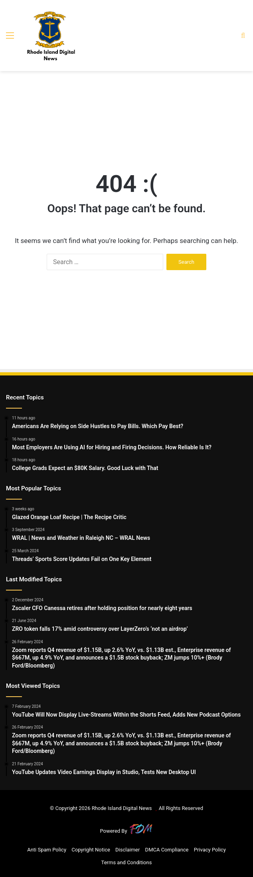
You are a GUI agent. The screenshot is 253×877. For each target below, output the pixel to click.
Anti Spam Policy (46, 850)
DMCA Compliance (167, 850)
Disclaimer (127, 850)
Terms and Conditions (126, 862)
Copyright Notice (90, 850)
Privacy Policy (210, 850)
